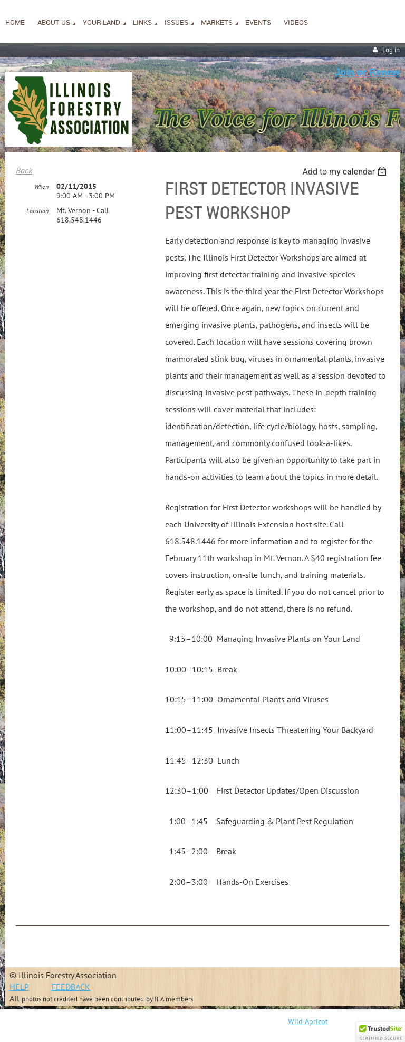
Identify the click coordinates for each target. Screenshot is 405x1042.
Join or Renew (367, 72)
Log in (391, 49)
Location (37, 211)
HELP (18, 986)
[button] (380, 1032)
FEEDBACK (71, 986)
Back (24, 170)
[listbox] (345, 171)
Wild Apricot (308, 1021)
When (41, 186)
